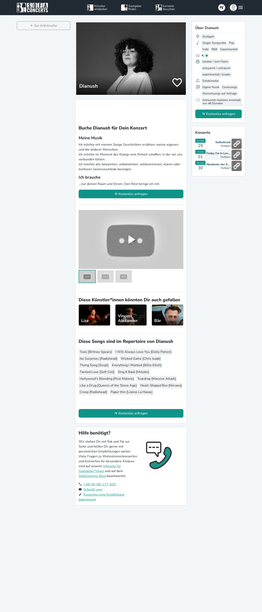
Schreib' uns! (93, 489)
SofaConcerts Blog (92, 476)
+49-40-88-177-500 (100, 484)
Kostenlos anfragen (133, 194)
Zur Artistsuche (45, 25)
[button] (236, 7)
